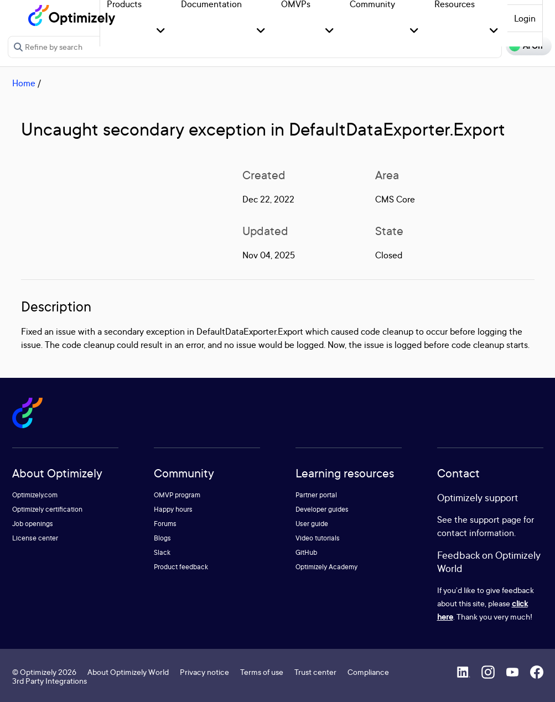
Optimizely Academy (326, 566)
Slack (162, 552)
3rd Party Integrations (49, 680)
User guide (311, 523)
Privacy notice (204, 672)
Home (23, 83)
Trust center (315, 672)
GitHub (306, 552)
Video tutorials (317, 538)
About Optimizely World (128, 672)
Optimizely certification (47, 509)
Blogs (162, 538)
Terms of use (261, 672)
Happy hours (173, 509)
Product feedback (181, 566)
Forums (165, 523)
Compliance (368, 672)
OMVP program (177, 495)
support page (495, 519)
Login (525, 18)
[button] (160, 31)
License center (35, 538)
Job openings (32, 523)
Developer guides (322, 509)
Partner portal (316, 495)
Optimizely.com (35, 495)
